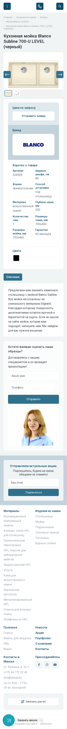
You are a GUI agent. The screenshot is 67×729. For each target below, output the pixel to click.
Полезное (10, 627)
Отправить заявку (33, 116)
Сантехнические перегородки (14, 543)
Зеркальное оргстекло (11, 592)
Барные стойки (45, 543)
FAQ (6, 643)
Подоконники (44, 527)
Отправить (33, 399)
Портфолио (43, 638)
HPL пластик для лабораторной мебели (15, 555)
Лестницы (42, 538)
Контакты (42, 649)
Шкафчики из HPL (16, 619)
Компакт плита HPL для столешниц (17, 533)
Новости (41, 627)
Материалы (11, 511)
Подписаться (33, 492)
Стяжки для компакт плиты (17, 612)
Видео (8, 649)
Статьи (8, 633)
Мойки (39, 521)
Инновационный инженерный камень (15, 521)
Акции (39, 633)
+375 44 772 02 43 (15, 672)
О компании (43, 643)
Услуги (8, 570)
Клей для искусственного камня (14, 580)
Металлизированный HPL (18, 602)
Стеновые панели (47, 532)
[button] (7, 74)
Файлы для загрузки (17, 638)
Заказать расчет (33, 701)
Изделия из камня (48, 511)
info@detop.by (13, 677)
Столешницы (44, 516)
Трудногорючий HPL (17, 564)
